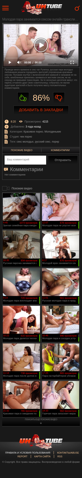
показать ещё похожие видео (41, 419)
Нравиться (23, 98)
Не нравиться (59, 98)
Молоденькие (53, 131)
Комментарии (60, 150)
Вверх (72, 448)
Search (77, 8)
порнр (55, 141)
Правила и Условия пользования (27, 452)
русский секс (42, 141)
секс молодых (25, 141)
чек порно (26, 136)
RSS (59, 456)
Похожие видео (21, 150)
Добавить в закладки (41, 110)
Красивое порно (33, 131)
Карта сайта (42, 456)
